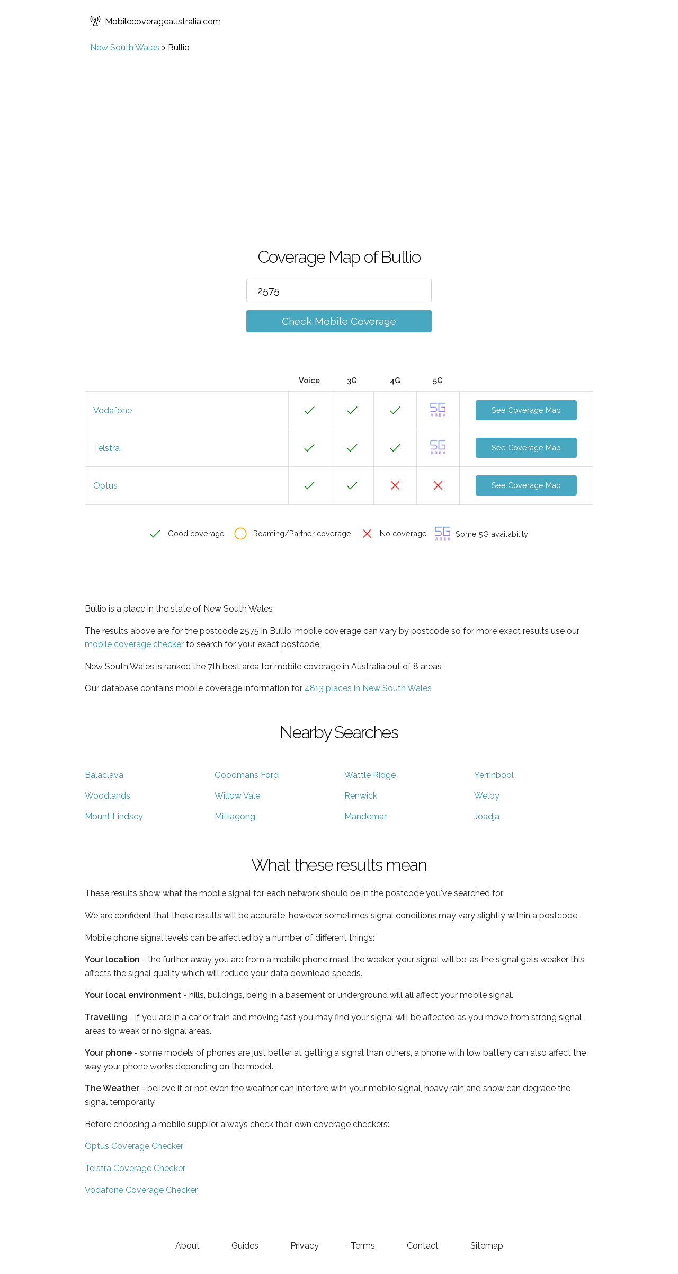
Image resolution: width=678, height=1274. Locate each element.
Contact (423, 1246)
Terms (363, 1246)
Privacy (304, 1246)
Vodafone (112, 410)
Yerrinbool (494, 775)
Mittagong (235, 816)
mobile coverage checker (134, 644)
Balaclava (104, 775)
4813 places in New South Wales (368, 688)
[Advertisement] (339, 132)
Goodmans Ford (247, 775)
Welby (486, 796)
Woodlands (107, 796)
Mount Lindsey (114, 816)
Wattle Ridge (370, 775)
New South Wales (124, 47)
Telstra (106, 448)
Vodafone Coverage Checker (141, 1190)
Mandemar (365, 816)
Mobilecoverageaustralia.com (155, 21)
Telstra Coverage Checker (135, 1168)
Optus (105, 486)
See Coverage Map (526, 409)
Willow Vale (237, 796)
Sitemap (486, 1246)
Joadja (486, 816)
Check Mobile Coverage (339, 321)
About (187, 1246)
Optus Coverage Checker (134, 1146)
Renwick (360, 796)
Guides (244, 1246)
